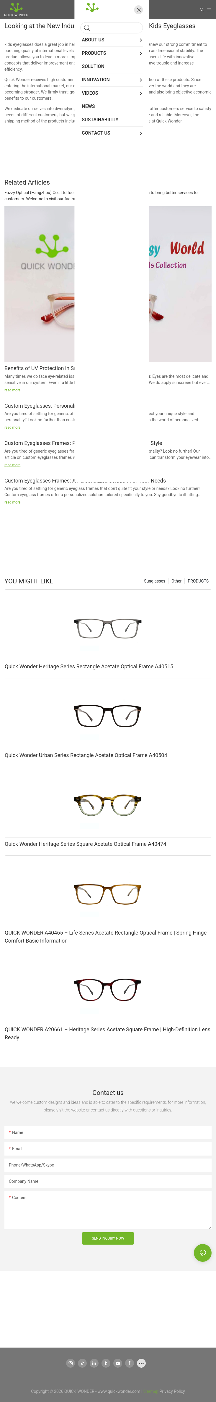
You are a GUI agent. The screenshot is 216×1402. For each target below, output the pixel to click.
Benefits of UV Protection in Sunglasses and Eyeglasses (70, 368)
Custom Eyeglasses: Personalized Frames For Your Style (70, 406)
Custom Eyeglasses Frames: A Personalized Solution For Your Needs (85, 480)
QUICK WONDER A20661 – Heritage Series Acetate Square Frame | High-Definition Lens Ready (107, 1033)
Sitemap (150, 1391)
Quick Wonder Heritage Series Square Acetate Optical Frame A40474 (85, 844)
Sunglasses (154, 581)
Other (176, 581)
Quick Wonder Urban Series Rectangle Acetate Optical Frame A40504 (86, 755)
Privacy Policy (172, 1391)
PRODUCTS (198, 581)
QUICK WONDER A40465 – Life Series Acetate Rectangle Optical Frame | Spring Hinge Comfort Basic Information (106, 937)
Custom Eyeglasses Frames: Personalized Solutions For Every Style (83, 443)
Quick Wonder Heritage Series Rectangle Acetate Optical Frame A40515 (89, 666)
